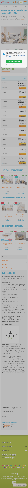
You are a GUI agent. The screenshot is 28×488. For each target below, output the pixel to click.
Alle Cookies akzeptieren (14, 61)
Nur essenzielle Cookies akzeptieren (14, 64)
